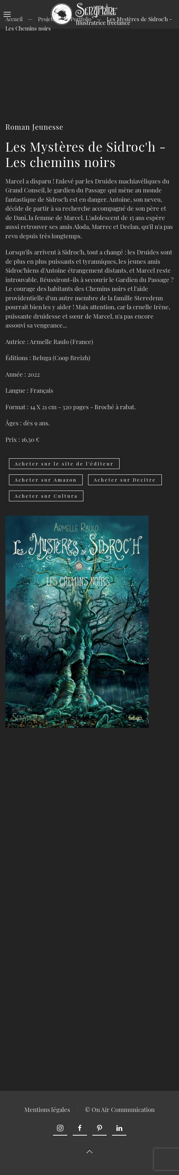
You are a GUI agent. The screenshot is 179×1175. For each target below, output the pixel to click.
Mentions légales (46, 1109)
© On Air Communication (119, 1109)
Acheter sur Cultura (46, 496)
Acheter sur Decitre (125, 480)
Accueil (14, 19)
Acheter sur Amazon (46, 480)
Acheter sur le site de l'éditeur (64, 463)
